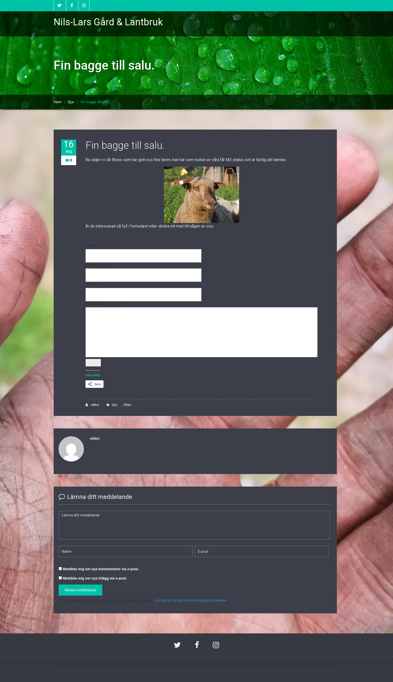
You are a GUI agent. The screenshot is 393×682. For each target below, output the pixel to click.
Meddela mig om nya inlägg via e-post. (95, 578)
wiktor (92, 405)
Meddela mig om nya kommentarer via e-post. (101, 569)
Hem (57, 102)
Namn (99, 245)
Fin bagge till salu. (95, 102)
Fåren (127, 405)
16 (68, 147)
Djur (71, 102)
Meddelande (104, 304)
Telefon (91, 284)
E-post (100, 265)
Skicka (93, 362)
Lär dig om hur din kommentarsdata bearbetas (191, 600)
